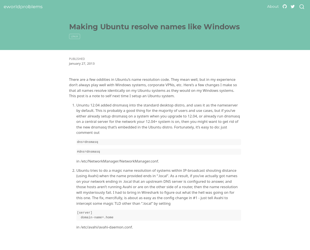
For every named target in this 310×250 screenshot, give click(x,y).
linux (74, 36)
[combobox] (302, 7)
